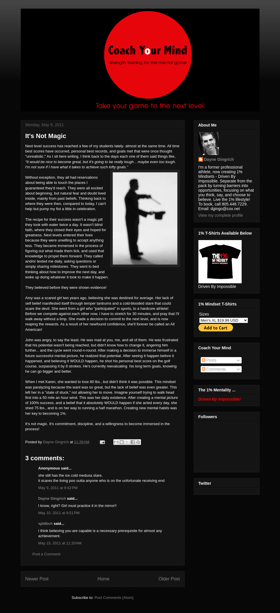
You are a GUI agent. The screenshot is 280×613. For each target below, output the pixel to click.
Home (103, 578)
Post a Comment (47, 554)
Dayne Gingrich (56, 442)
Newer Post (37, 578)
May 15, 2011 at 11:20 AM (60, 543)
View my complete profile (220, 215)
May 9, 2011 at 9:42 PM (58, 488)
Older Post (169, 578)
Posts (209, 360)
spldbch (45, 523)
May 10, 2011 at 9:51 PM (59, 513)
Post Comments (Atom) (114, 597)
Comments (214, 369)
